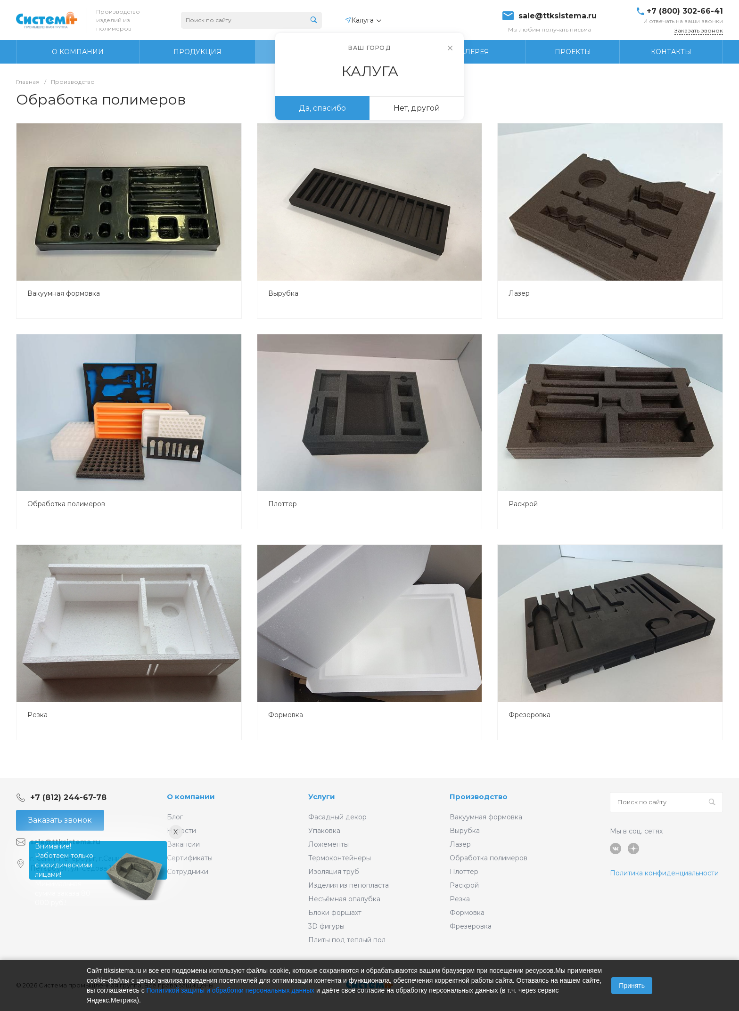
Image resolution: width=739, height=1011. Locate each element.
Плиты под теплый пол (347, 940)
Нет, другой (417, 108)
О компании (191, 796)
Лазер (519, 293)
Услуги (321, 796)
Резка (37, 715)
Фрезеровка (529, 715)
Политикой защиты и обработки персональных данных (231, 990)
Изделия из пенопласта (348, 885)
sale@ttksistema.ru (557, 16)
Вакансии (183, 844)
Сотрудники (187, 871)
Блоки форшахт (334, 912)
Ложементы (328, 844)
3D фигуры (326, 926)
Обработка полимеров (66, 504)
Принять (632, 985)
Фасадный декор (337, 817)
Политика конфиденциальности (664, 873)
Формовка (285, 715)
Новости (181, 830)
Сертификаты (190, 858)
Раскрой (523, 504)
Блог (175, 817)
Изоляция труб (333, 871)
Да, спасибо (322, 108)
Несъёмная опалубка (344, 899)
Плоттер (282, 504)
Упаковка (324, 830)
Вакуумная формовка (63, 293)
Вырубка (283, 293)
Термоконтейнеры (339, 858)
